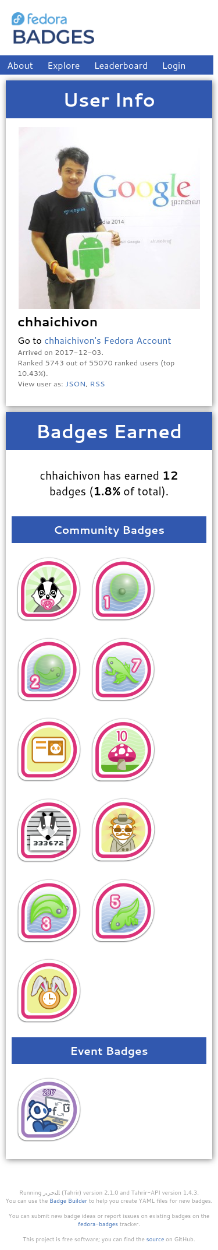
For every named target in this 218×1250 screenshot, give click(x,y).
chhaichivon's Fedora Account (107, 340)
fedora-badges (98, 1224)
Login (174, 65)
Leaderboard (121, 65)
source (155, 1239)
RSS (97, 383)
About (20, 65)
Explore (63, 65)
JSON (75, 383)
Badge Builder (68, 1200)
